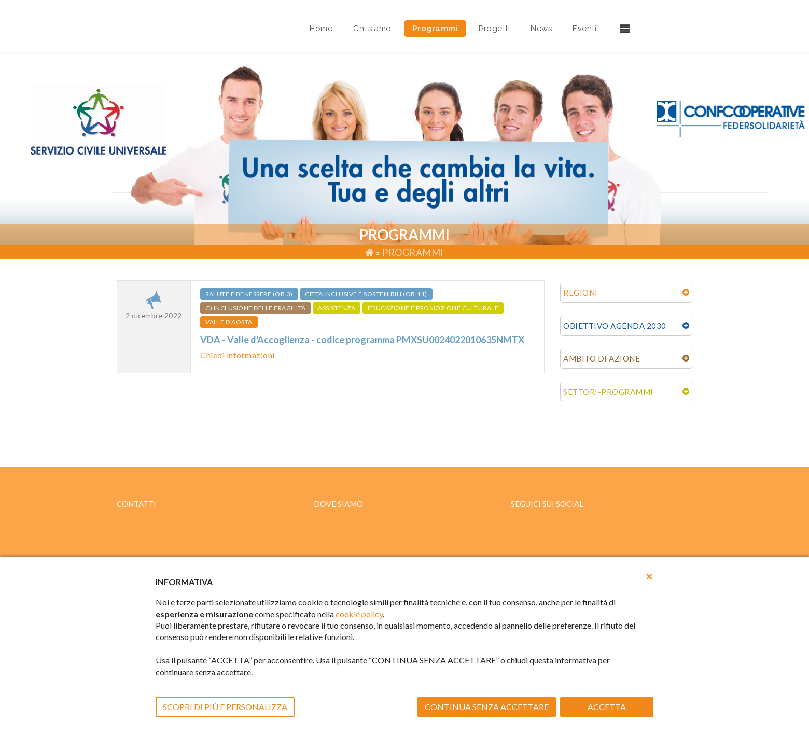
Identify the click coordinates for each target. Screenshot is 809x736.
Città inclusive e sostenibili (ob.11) (366, 294)
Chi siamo (372, 28)
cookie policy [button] (359, 614)
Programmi (435, 28)
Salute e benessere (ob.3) (249, 294)
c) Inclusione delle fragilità (255, 308)
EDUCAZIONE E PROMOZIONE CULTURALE (433, 308)
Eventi (584, 28)
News (541, 28)
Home (321, 28)
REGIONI (580, 292)
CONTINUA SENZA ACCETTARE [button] (487, 707)
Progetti (494, 28)
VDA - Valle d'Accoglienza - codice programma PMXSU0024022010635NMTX (362, 339)
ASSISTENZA (336, 308)
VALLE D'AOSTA (229, 322)
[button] (649, 576)
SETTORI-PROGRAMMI (608, 391)
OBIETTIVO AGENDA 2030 (614, 325)
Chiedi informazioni (237, 355)
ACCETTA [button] (607, 707)
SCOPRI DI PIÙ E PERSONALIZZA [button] (225, 707)
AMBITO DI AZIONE (601, 358)
